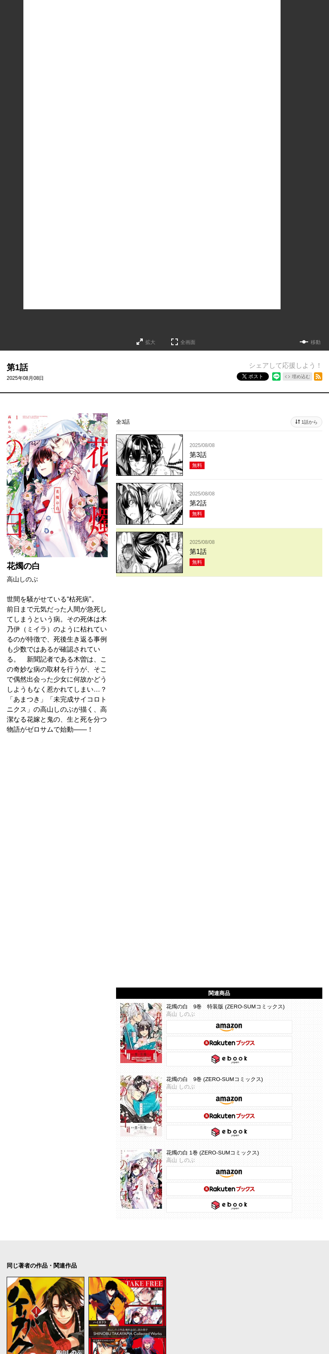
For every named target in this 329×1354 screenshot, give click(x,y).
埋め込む (301, 376)
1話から (309, 421)
